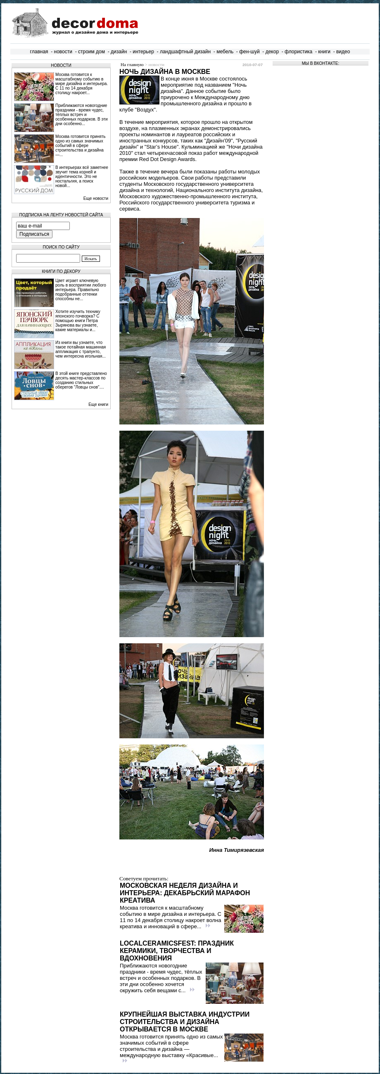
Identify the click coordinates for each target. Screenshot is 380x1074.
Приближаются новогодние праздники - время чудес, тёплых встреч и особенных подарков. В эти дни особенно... (81, 114)
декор (272, 52)
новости (63, 52)
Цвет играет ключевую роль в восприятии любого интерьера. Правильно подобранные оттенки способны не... (80, 289)
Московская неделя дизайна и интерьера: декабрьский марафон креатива (185, 893)
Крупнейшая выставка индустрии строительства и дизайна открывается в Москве (184, 1022)
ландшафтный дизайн (185, 52)
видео (343, 52)
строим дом (91, 52)
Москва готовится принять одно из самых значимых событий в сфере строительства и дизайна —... (80, 145)
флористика (298, 52)
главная (39, 52)
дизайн (119, 52)
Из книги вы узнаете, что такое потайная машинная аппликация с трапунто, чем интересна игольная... (80, 349)
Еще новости (95, 198)
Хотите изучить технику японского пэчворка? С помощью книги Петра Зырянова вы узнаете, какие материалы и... (77, 320)
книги (324, 52)
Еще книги (98, 404)
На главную (132, 64)
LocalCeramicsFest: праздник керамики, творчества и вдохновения (177, 951)
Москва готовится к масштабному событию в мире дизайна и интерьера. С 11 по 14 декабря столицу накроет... (81, 83)
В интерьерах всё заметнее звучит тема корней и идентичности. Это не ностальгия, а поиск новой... (81, 176)
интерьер (143, 52)
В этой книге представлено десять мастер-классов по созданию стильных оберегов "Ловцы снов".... (81, 380)
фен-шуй (249, 52)
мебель (224, 52)
